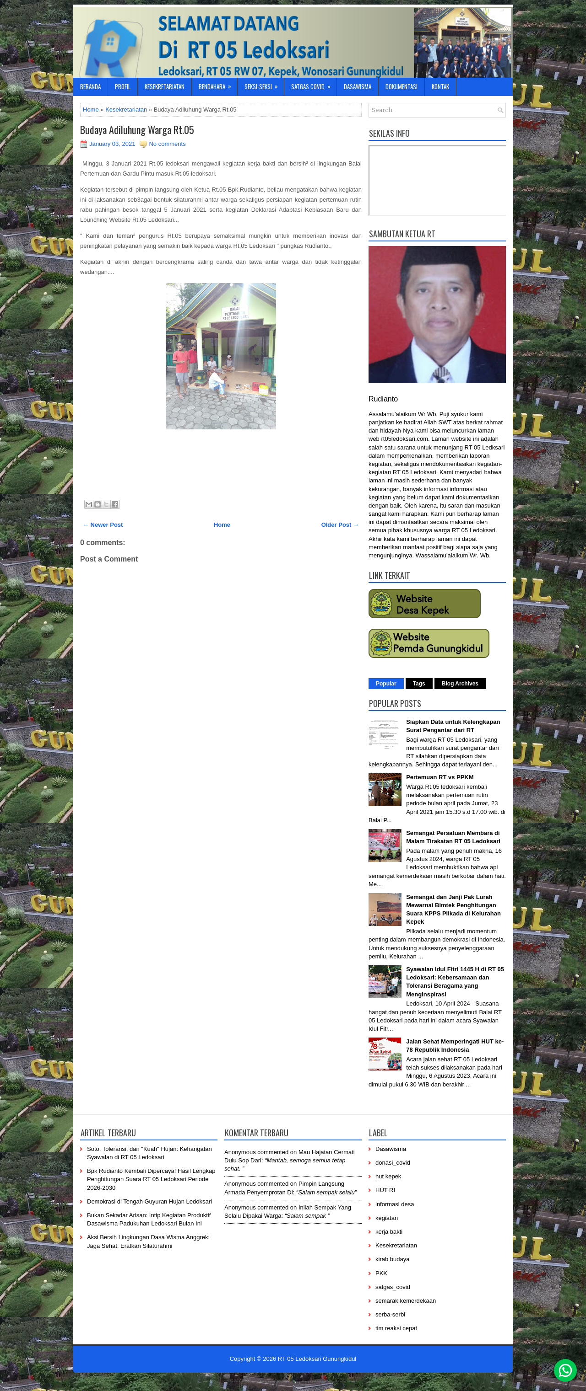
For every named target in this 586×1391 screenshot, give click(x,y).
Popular (386, 683)
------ (298, 1380)
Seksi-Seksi (264, 84)
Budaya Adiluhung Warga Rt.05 (137, 129)
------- (337, 1380)
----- (272, 1380)
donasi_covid (392, 1162)
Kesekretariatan (164, 86)
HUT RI (385, 1190)
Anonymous (240, 1152)
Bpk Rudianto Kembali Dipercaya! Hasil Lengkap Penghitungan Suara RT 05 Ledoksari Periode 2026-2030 (151, 1179)
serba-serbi (390, 1314)
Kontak (440, 86)
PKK (381, 1273)
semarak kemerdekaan (405, 1300)
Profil (122, 86)
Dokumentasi (401, 86)
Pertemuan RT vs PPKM (439, 777)
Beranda (90, 86)
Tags (419, 683)
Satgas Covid (313, 84)
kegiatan (386, 1217)
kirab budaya (392, 1259)
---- (248, 1380)
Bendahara (218, 84)
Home (91, 109)
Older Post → (340, 524)
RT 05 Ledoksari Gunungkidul (317, 1358)
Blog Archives (460, 683)
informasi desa (394, 1204)
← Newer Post (103, 524)
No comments (167, 143)
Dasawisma (357, 86)
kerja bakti (388, 1231)
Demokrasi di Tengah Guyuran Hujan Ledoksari (149, 1201)
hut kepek (388, 1176)
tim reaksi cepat (396, 1328)
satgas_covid (392, 1287)
